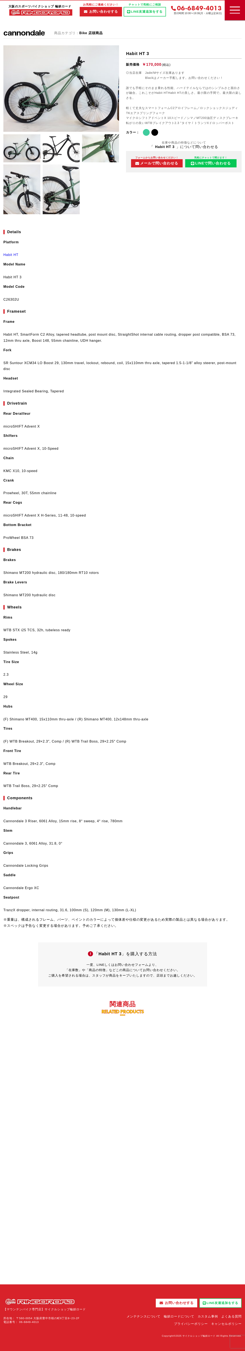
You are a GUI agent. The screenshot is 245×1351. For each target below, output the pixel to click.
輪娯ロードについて (179, 1316)
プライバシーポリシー (191, 1323)
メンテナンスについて (143, 1316)
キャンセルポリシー (226, 1323)
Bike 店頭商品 (91, 33)
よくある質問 (231, 1316)
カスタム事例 (208, 1316)
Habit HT (10, 255)
